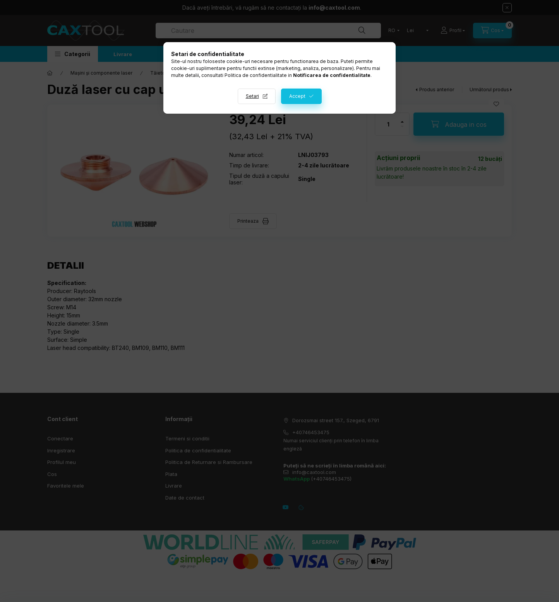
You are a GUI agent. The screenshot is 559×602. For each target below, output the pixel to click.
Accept (297, 96)
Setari (252, 96)
